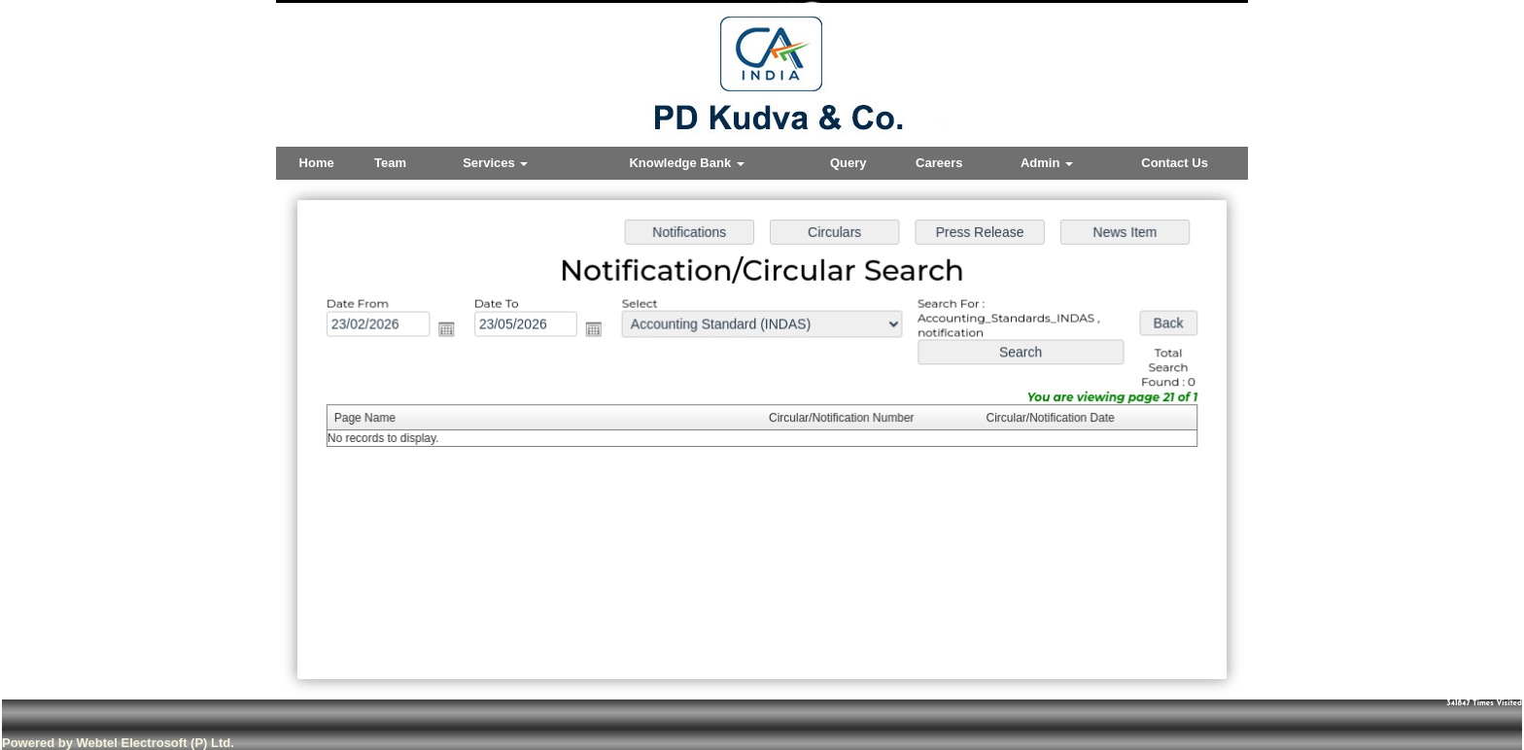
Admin (1047, 162)
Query (848, 162)
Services (495, 162)
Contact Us (1174, 162)
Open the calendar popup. (453, 332)
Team (390, 162)
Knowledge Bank (686, 162)
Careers (939, 162)
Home (316, 162)
